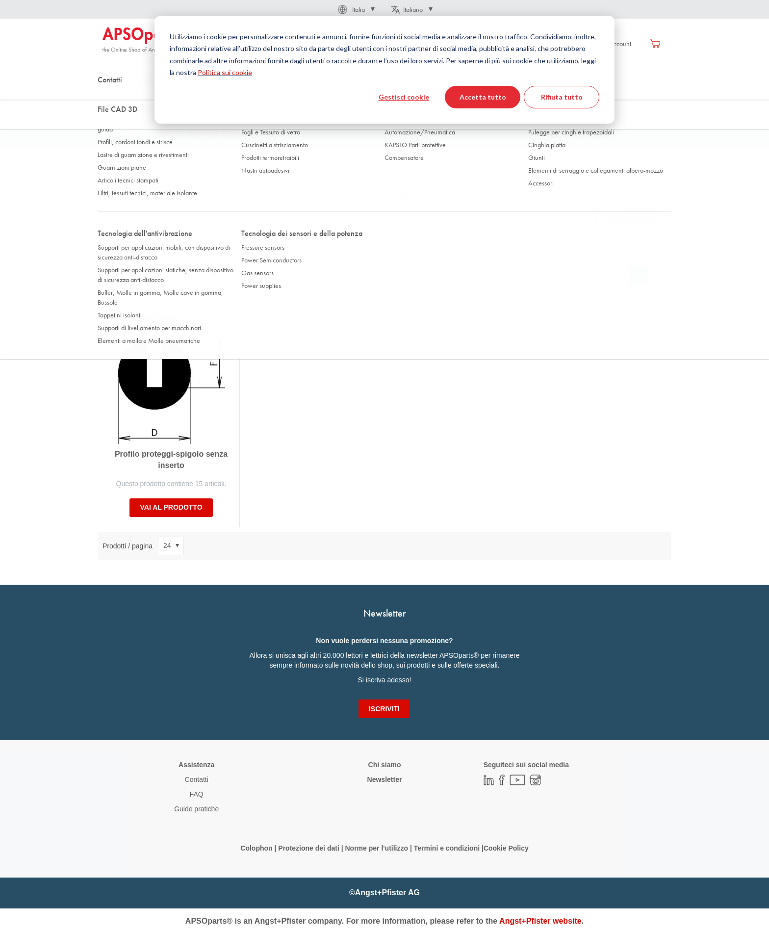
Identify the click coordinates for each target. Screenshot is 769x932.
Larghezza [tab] (548, 194)
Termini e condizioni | (449, 848)
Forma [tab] (258, 194)
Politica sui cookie (225, 72)
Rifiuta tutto (562, 97)
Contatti (196, 779)
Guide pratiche (196, 809)
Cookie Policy (506, 848)
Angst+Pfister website (540, 921)
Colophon (256, 848)
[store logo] (144, 40)
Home (110, 97)
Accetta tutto (483, 97)
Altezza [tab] (259, 218)
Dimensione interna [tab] (417, 218)
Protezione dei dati (308, 848)
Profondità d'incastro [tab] (134, 218)
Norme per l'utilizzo (376, 848)
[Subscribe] (384, 708)
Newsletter (384, 779)
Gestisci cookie (404, 97)
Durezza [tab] (403, 194)
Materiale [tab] (120, 194)
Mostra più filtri (631, 218)
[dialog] (384, 70)
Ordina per (119, 276)
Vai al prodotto (171, 507)
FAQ (197, 794)
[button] (355, 9)
